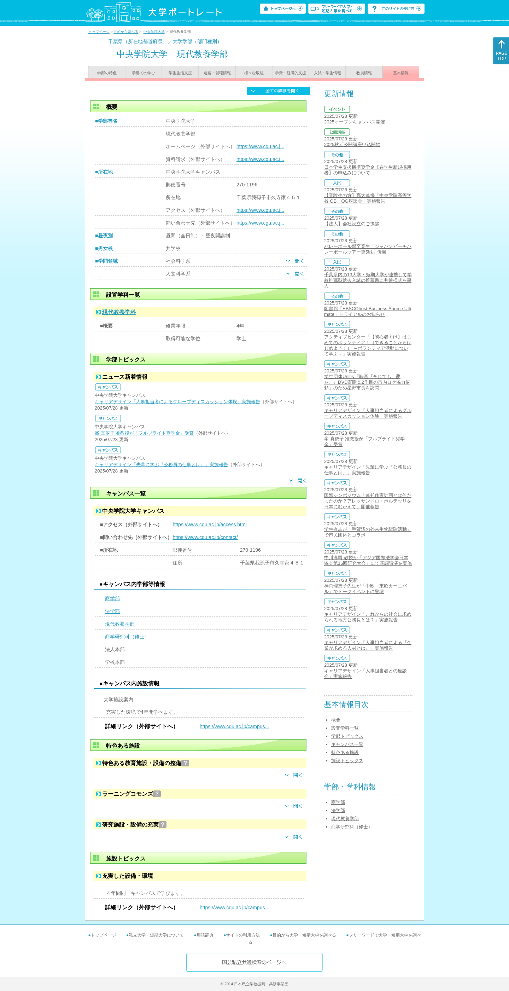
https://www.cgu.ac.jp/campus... (234, 726)
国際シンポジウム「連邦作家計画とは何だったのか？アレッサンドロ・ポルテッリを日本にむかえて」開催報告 (367, 501)
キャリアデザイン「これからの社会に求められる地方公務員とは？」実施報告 (367, 617)
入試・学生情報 (327, 73)
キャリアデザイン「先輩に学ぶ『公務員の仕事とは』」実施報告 (161, 464)
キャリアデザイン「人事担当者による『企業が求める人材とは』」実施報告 (367, 645)
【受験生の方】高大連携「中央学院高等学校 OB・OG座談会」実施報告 (367, 198)
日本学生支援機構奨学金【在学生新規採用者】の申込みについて (367, 169)
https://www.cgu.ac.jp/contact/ (205, 537)
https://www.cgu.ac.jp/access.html (209, 524)
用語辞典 (205, 935)
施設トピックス (347, 760)
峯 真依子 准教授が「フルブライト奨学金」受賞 (144, 433)
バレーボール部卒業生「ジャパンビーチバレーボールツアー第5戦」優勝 (367, 249)
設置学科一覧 (345, 728)
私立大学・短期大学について (156, 935)
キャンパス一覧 (347, 744)
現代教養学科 (119, 312)
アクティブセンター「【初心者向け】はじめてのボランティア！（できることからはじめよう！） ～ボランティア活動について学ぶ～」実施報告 (367, 345)
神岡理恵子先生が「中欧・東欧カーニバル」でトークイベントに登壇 (365, 588)
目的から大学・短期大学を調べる (304, 935)
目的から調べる (125, 32)
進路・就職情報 (217, 73)
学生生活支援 (180, 73)
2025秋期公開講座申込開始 (352, 144)
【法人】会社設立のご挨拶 (351, 223)
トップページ (99, 32)
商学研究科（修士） (127, 636)
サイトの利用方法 (243, 935)
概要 (335, 720)
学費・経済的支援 (290, 73)
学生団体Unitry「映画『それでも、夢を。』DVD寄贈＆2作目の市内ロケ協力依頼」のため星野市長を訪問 (367, 382)
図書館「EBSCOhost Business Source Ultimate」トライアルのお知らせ (367, 311)
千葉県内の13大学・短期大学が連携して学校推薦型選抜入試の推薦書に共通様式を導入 (368, 280)
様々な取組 (254, 73)
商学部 (112, 598)
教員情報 (364, 73)
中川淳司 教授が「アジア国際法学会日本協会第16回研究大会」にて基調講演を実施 (368, 560)
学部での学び (143, 73)
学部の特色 (107, 73)
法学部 (112, 611)
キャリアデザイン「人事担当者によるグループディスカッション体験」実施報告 (177, 401)
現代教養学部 (120, 624)
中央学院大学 (154, 32)
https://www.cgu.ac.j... (260, 146)
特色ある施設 (345, 752)
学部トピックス (347, 736)
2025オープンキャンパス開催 (354, 121)
